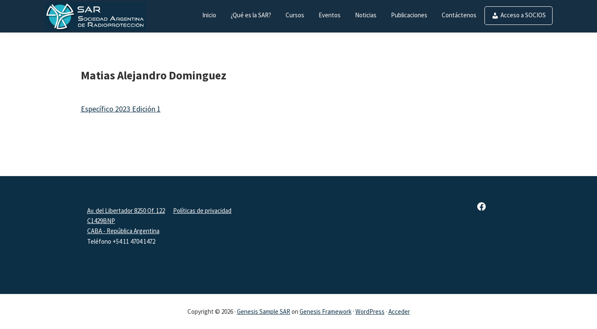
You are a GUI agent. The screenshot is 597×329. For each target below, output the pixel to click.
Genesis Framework (326, 311)
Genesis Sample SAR (263, 311)
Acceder (399, 311)
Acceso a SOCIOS (523, 15)
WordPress (370, 311)
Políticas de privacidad (202, 211)
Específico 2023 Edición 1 (121, 109)
